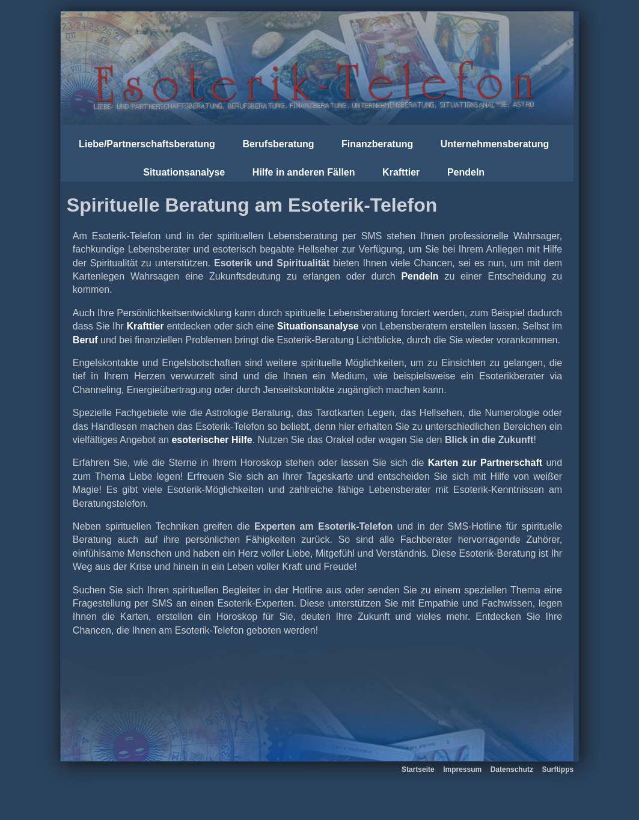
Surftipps (557, 769)
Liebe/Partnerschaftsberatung (147, 144)
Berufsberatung (278, 144)
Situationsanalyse (184, 172)
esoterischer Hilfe (211, 440)
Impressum (462, 769)
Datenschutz (512, 769)
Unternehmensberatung (495, 144)
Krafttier (401, 172)
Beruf (85, 340)
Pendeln (466, 172)
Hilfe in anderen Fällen (303, 172)
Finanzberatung (377, 144)
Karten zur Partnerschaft (485, 462)
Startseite (418, 769)
